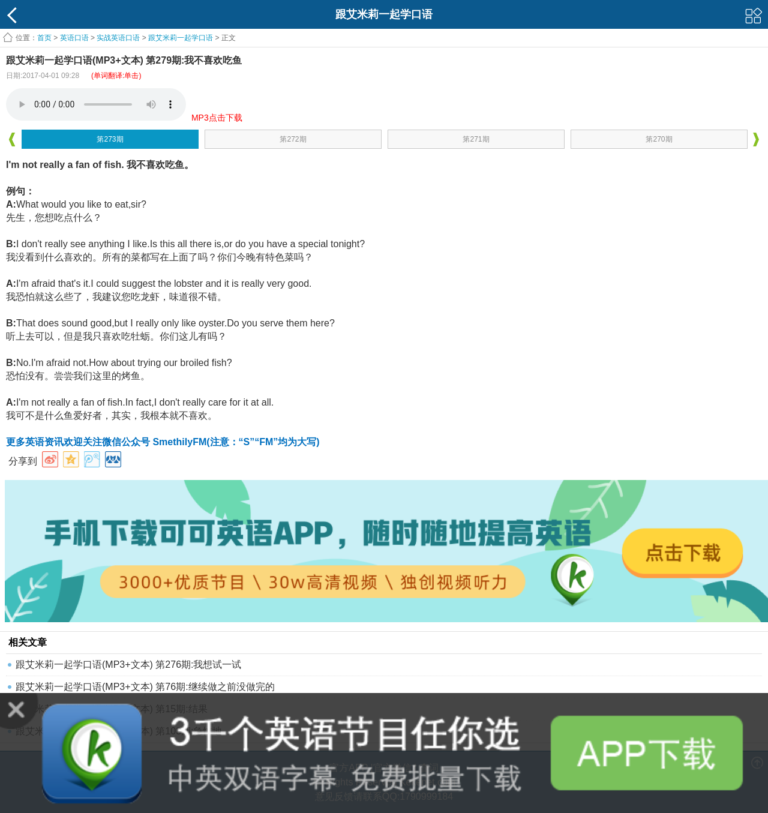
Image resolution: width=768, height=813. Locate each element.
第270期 (659, 139)
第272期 (293, 139)
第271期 (476, 139)
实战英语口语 (118, 38)
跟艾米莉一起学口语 (180, 38)
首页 (44, 38)
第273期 (110, 139)
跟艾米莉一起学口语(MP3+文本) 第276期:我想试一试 (128, 664)
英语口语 (74, 38)
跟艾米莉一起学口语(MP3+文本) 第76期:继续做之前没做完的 (145, 687)
